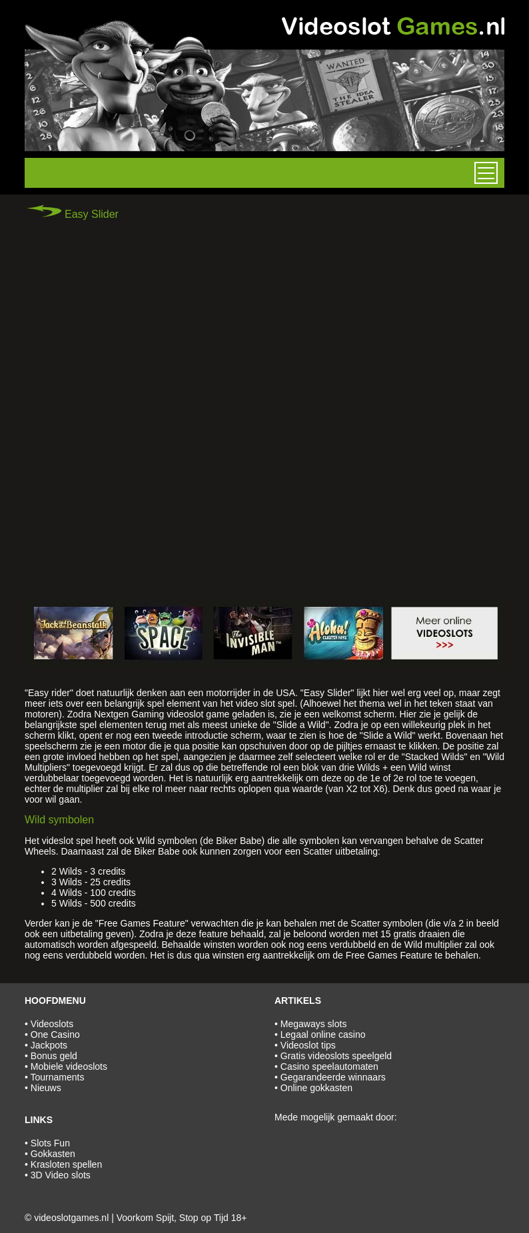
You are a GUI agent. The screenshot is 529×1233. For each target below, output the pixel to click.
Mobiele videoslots (69, 1066)
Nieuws (46, 1087)
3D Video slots (61, 1175)
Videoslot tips (308, 1045)
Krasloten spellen (66, 1164)
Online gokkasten (316, 1087)
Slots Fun (50, 1143)
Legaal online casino (323, 1034)
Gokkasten (53, 1153)
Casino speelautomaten (329, 1066)
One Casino (55, 1034)
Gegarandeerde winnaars (333, 1077)
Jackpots (49, 1045)
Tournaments (58, 1077)
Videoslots (52, 1024)
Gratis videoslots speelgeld (336, 1055)
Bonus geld (54, 1055)
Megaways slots (313, 1024)
